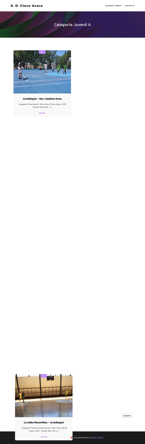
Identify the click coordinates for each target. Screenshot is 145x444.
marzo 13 (42, 197)
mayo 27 (42, 52)
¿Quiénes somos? (113, 5)
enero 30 (102, 269)
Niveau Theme (97, 437)
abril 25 (42, 124)
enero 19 (102, 342)
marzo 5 (102, 197)
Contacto (130, 5)
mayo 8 (103, 52)
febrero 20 (42, 269)
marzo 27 (102, 124)
